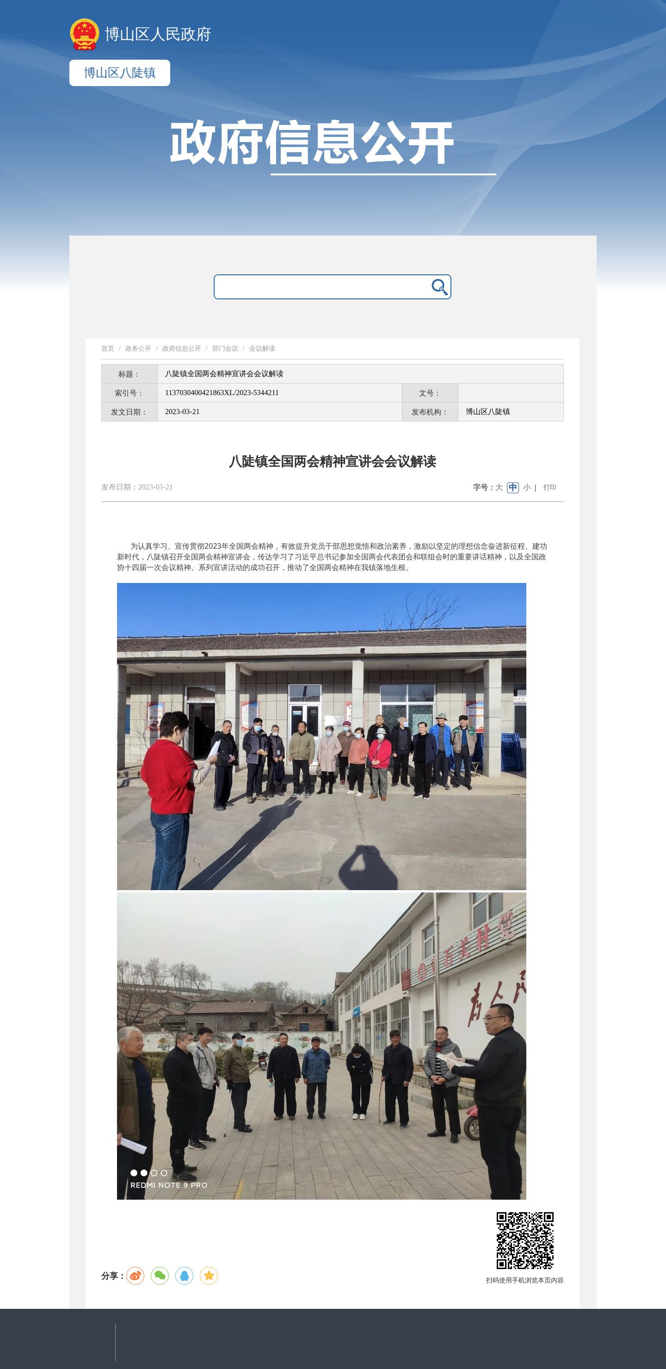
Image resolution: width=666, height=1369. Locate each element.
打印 (549, 487)
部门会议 (225, 348)
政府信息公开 (181, 348)
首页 (107, 348)
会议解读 (262, 348)
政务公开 (138, 348)
